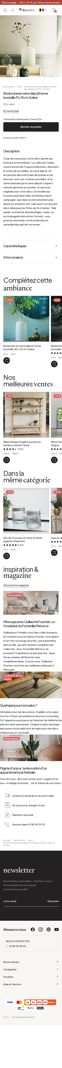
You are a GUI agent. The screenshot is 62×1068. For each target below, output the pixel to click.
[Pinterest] (48, 931)
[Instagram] (41, 931)
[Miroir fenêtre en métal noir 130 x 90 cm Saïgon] (54, 460)
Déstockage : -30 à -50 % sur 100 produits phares (31, 2)
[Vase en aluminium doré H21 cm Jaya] (54, 552)
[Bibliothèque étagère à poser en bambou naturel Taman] (6, 460)
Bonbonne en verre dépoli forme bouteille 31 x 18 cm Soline (40, 87)
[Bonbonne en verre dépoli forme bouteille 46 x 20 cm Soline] (6, 360)
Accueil (7, 840)
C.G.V (6, 1017)
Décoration (9, 86)
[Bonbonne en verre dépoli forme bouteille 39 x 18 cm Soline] (54, 364)
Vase (19, 86)
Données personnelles (23, 1017)
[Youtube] (56, 931)
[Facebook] (33, 931)
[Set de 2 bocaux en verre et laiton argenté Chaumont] (6, 556)
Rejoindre (53, 901)
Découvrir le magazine (16, 585)
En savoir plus (11, 110)
